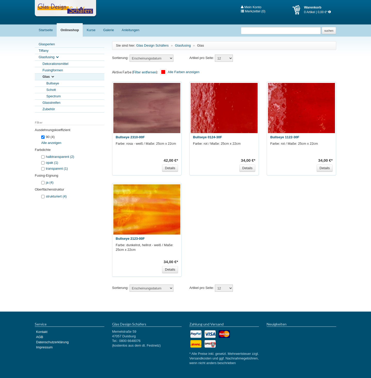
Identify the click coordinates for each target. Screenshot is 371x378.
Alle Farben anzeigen (183, 72)
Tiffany (43, 51)
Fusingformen (53, 70)
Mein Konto (251, 7)
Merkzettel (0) (253, 11)
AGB (39, 337)
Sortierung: (120, 58)
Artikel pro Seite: (201, 58)
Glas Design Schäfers (65, 9)
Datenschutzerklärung (52, 342)
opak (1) (52, 163)
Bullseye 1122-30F (284, 137)
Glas (49, 76)
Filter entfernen (144, 72)
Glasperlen (47, 44)
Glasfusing (49, 57)
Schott (51, 90)
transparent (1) (57, 168)
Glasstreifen (51, 103)
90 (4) (48, 137)
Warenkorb (298, 9)
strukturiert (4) (56, 196)
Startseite (46, 30)
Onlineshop (70, 30)
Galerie (108, 30)
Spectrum (53, 96)
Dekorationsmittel (55, 64)
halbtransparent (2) (60, 157)
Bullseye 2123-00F (130, 238)
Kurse (91, 30)
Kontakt (41, 332)
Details (170, 168)
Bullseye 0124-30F (207, 137)
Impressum (44, 347)
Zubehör (49, 109)
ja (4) (50, 182)
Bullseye (52, 83)
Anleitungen (130, 30)
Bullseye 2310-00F (130, 137)
